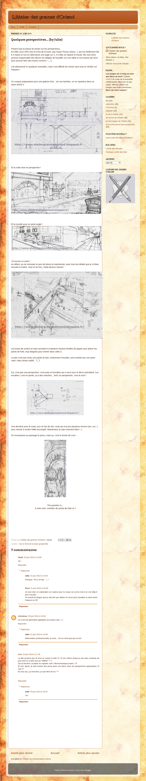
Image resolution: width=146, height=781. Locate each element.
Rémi (27, 588)
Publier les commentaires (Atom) (37, 759)
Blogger (88, 770)
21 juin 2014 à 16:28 (39, 588)
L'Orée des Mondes (114, 149)
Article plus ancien (88, 753)
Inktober (109, 111)
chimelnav (22, 616)
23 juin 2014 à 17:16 (31, 654)
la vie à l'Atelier (112, 114)
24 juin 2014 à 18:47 (39, 692)
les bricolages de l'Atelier (116, 121)
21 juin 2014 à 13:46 (39, 634)
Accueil (55, 753)
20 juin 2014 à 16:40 (37, 616)
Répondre (22, 565)
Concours (110, 107)
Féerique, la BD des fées (116, 152)
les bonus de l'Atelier (114, 118)
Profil (22, 27)
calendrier (110, 104)
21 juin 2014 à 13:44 (39, 576)
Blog (13, 27)
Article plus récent (21, 753)
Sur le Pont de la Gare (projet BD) (33, 544)
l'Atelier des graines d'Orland (118, 52)
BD (107, 101)
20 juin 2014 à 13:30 (32, 557)
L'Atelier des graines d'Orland (43, 17)
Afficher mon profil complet (117, 64)
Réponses (25, 571)
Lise (20, 654)
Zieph (20, 557)
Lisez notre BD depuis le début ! (119, 138)
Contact (32, 27)
